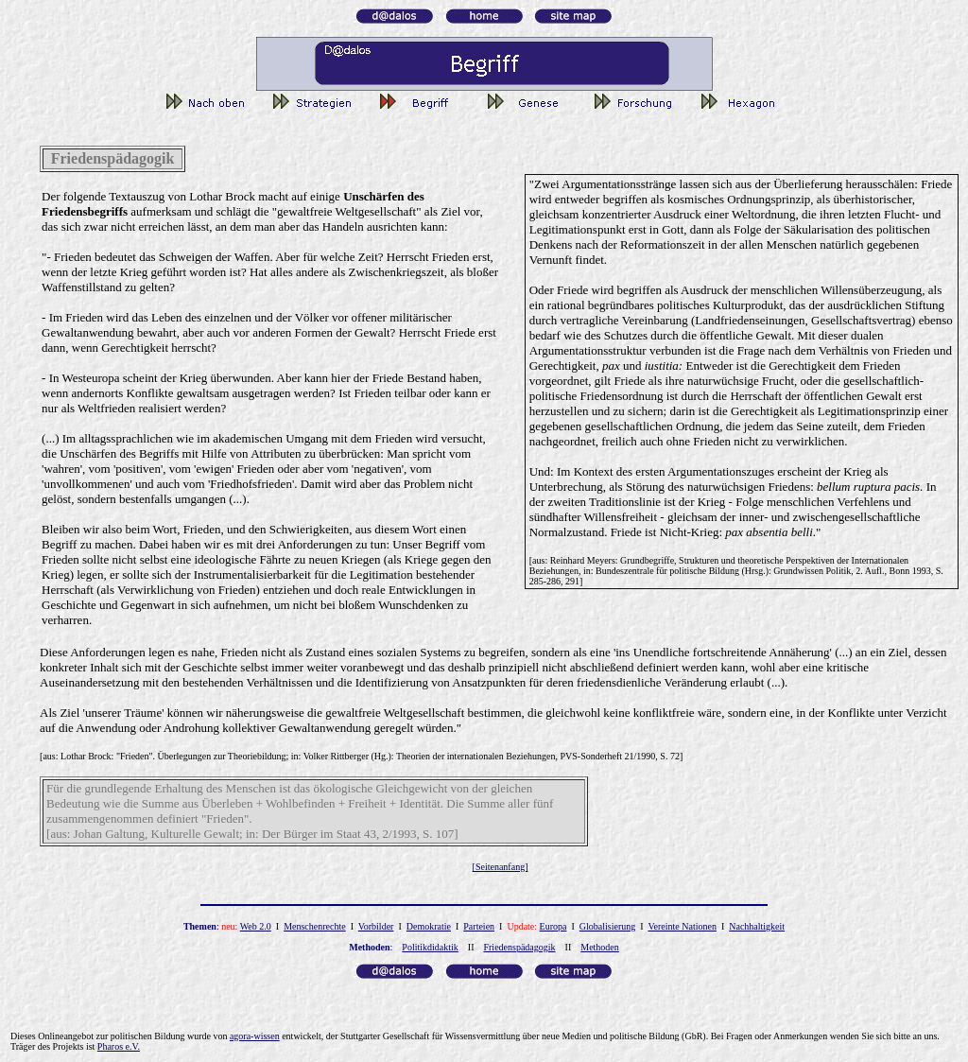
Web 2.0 (255, 926)
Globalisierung (607, 926)
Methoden (599, 947)
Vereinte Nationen (682, 926)
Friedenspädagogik (519, 947)
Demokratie (428, 926)
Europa (553, 926)
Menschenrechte (315, 926)
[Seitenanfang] (500, 867)
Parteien (478, 926)
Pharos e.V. (118, 1046)
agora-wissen (255, 1036)
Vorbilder (376, 926)
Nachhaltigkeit (757, 926)
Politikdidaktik (430, 947)
